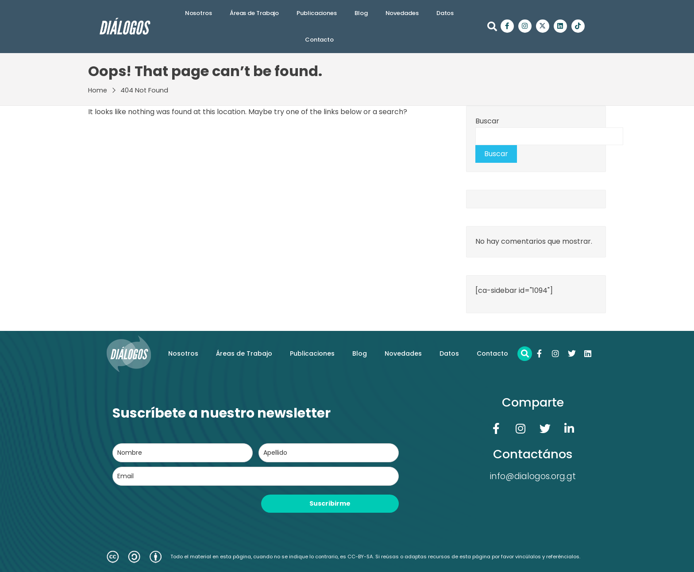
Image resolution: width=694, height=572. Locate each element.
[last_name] (328, 452)
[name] (182, 452)
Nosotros (198, 13)
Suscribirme (330, 503)
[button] (492, 26)
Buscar (487, 121)
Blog (361, 13)
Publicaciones (317, 13)
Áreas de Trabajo (254, 13)
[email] (255, 476)
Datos (445, 13)
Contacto (319, 39)
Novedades (402, 13)
